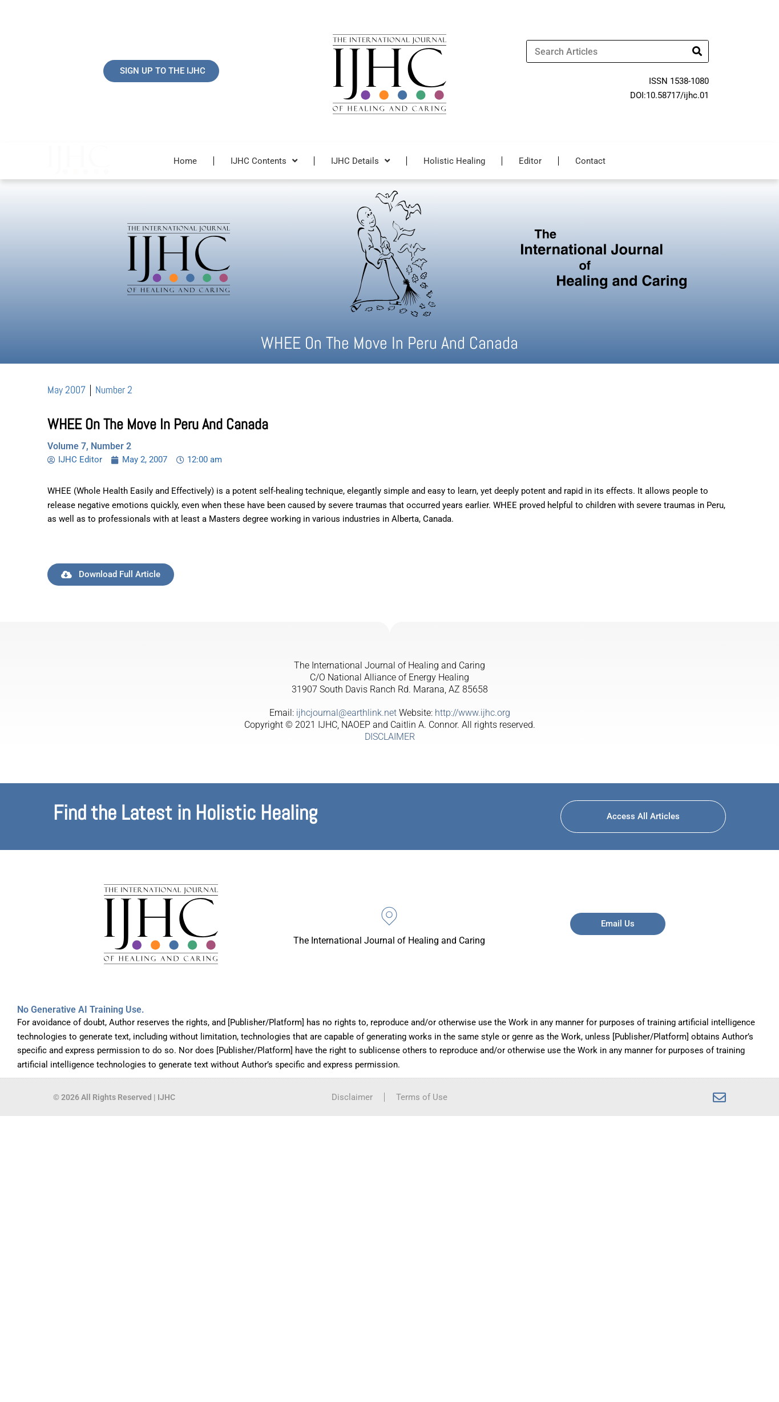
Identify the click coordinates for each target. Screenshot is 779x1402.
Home (185, 161)
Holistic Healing (454, 161)
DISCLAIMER (390, 736)
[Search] (696, 51)
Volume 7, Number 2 (89, 446)
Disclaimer (352, 1097)
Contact (590, 161)
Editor (530, 161)
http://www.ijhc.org (472, 712)
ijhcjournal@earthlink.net (346, 712)
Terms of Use (421, 1097)
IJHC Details (360, 161)
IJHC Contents (264, 161)
